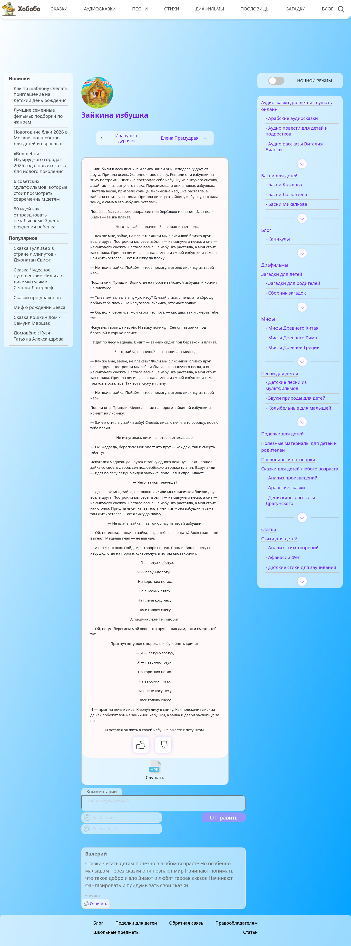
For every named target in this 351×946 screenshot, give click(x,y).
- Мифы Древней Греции (300, 350)
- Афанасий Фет (290, 572)
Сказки (58, 9)
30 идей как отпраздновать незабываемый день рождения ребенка (36, 217)
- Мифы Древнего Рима (298, 340)
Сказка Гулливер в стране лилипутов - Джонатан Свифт (35, 254)
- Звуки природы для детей (303, 400)
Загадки (294, 9)
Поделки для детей (136, 923)
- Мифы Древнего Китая (299, 330)
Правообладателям (236, 923)
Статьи (250, 932)
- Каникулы (285, 241)
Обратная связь (186, 923)
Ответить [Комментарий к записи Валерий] (98, 903)
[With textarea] (163, 803)
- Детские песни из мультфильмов (293, 387)
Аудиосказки (99, 9)
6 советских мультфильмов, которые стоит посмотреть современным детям (40, 190)
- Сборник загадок (293, 295)
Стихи (170, 9)
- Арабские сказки (292, 502)
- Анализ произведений (299, 493)
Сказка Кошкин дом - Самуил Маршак (37, 320)
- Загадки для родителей (300, 285)
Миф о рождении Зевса (39, 307)
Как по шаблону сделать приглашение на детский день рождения (41, 94)
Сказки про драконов (37, 297)
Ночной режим (314, 80)
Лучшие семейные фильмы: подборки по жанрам (38, 116)
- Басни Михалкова (293, 206)
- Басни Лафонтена (293, 196)
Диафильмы (208, 9)
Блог (325, 9)
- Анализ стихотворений (299, 563)
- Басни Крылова (291, 187)
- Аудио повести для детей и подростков (304, 133)
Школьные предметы (116, 932)
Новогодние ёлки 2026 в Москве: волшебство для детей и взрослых (41, 138)
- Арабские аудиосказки (299, 120)
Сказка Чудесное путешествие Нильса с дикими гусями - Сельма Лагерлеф (38, 278)
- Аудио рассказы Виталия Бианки (301, 149)
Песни (139, 9)
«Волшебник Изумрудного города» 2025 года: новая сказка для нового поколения (40, 162)
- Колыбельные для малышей (294, 413)
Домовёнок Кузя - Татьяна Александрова (39, 336)
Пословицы (253, 9)
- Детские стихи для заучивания (294, 585)
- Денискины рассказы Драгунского (297, 515)
